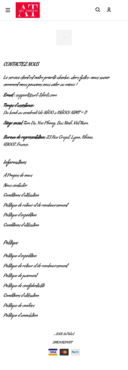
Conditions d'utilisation (21, 196)
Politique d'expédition (19, 215)
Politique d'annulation (20, 316)
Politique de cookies (18, 306)
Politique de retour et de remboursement (35, 206)
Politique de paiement (20, 276)
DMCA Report (62, 343)
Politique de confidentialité (24, 286)
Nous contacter (15, 186)
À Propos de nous (17, 176)
